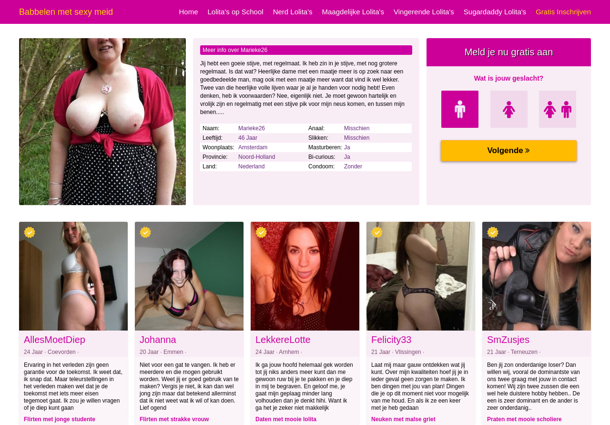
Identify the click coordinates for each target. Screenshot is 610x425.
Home (188, 12)
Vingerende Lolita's (424, 12)
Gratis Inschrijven (563, 12)
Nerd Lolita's (293, 12)
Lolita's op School (236, 12)
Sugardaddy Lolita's (495, 12)
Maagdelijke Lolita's (353, 12)
